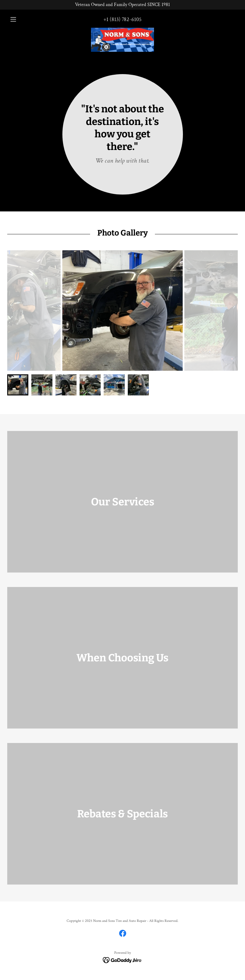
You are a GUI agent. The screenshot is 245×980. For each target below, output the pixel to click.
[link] (122, 40)
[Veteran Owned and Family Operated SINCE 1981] (122, 4)
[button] (24, 19)
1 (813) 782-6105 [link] (124, 19)
